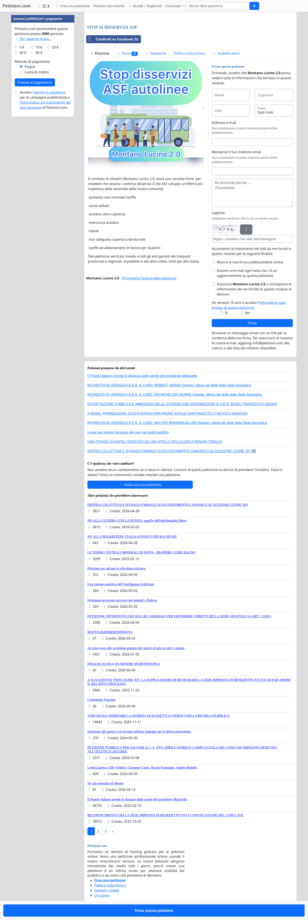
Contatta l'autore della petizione (149, 278)
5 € (22, 47)
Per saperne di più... (33, 38)
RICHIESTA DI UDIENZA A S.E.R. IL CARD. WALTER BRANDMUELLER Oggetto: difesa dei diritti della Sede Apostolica (177, 423)
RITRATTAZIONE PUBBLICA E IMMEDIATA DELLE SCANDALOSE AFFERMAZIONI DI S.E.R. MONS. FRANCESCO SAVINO (182, 404)
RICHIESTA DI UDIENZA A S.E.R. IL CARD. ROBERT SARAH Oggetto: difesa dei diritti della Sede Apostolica (169, 385)
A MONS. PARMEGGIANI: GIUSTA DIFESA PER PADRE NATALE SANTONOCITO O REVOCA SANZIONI (167, 413)
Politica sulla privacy (189, 53)
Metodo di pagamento (32, 61)
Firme (127, 53)
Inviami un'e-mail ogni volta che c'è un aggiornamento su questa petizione (247, 273)
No (247, 312)
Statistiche (155, 53)
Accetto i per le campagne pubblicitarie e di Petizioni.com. (45, 100)
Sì (226, 312)
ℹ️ (254, 451)
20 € (55, 47)
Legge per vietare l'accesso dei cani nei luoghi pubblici (128, 432)
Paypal (30, 66)
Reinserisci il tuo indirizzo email (236, 152)
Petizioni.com (17, 6)
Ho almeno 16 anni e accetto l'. (249, 305)
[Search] (218, 6)
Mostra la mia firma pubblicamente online (250, 262)
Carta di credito (37, 72)
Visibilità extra (226, 53)
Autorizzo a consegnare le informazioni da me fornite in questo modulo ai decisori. (254, 289)
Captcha (218, 213)
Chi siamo (102, 895)
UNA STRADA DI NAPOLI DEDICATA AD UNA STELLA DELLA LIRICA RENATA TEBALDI (154, 442)
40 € (23, 52)
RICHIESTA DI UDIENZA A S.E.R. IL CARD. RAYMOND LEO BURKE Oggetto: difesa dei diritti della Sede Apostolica (174, 394)
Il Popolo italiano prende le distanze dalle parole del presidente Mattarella (142, 376)
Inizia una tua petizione (140, 484)
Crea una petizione (72, 6)
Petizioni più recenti (109, 6)
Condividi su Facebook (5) (112, 39)
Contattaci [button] (173, 6)
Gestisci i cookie (106, 890)
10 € (39, 47)
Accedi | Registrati (145, 6)
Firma (252, 323)
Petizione (99, 53)
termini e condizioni (49, 92)
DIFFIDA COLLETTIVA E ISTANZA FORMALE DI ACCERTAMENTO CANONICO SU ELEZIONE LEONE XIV (169, 451)
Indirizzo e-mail (224, 122)
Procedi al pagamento (34, 82)
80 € (39, 52)
